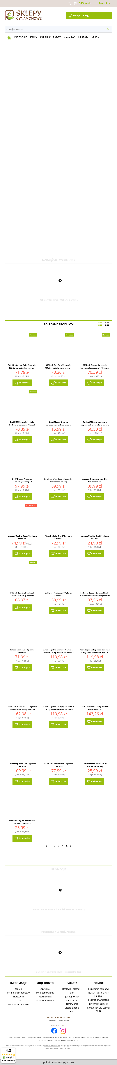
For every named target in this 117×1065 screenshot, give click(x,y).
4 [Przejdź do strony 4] (62, 845)
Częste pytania (71, 1007)
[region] (58, 148)
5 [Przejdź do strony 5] (67, 845)
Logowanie (45, 988)
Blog (72, 992)
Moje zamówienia (45, 992)
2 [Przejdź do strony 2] (54, 845)
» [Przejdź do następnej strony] (71, 845)
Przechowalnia (45, 996)
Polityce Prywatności (52, 1045)
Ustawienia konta (45, 1000)
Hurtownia (18, 996)
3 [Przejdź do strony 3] (58, 845)
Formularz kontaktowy (18, 992)
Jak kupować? (72, 996)
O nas (18, 1000)
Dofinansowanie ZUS (18, 1004)
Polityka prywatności (98, 999)
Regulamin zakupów (98, 988)
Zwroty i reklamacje (98, 1003)
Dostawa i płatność (72, 988)
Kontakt (18, 988)
